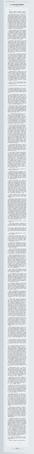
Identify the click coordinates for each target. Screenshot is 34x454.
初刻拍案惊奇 (13, 1)
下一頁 (21, 443)
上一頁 (19, 443)
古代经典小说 (9, 1)
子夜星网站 (17, 448)
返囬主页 (6, 1)
